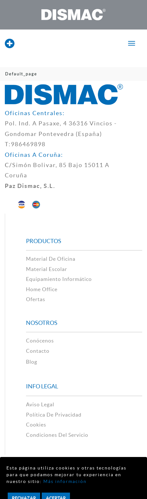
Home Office (41, 289)
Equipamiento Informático (59, 279)
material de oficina (50, 259)
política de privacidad (54, 415)
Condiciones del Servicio (57, 435)
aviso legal (40, 404)
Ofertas (35, 299)
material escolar (46, 269)
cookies (36, 424)
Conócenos (40, 340)
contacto (37, 351)
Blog (31, 362)
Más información (64, 481)
